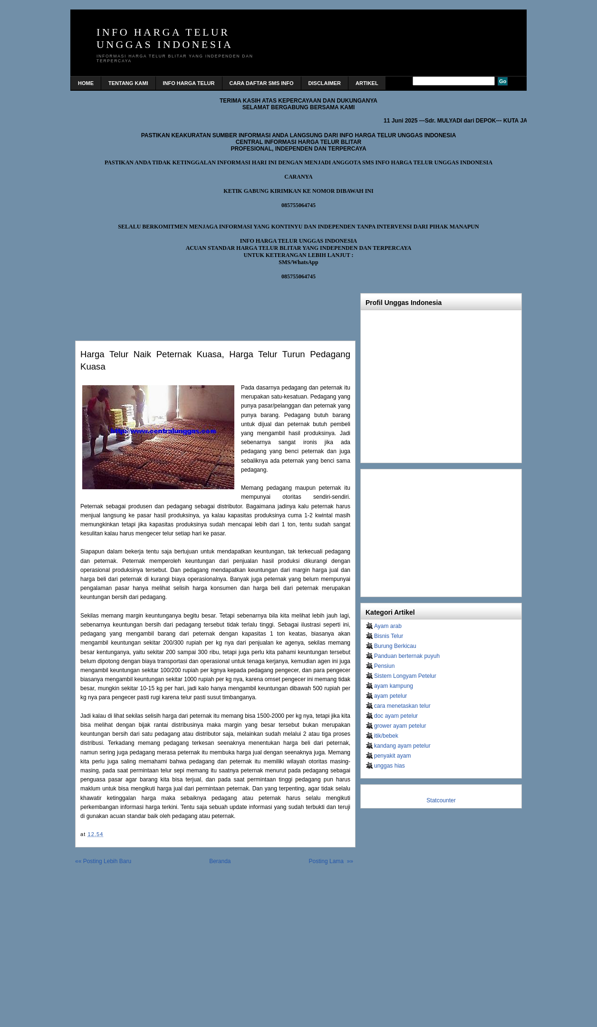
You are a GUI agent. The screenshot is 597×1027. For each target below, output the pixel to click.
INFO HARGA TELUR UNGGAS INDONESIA (164, 38)
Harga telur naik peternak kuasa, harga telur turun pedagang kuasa (215, 360)
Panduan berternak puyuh (407, 656)
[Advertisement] (186, 308)
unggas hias (389, 765)
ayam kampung (393, 686)
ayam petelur (390, 696)
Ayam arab (388, 626)
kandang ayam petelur (402, 745)
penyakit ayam (392, 755)
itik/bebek (386, 735)
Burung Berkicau (395, 646)
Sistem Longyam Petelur (405, 676)
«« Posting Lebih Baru (103, 861)
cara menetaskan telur (402, 706)
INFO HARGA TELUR (189, 83)
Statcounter (440, 800)
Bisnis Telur (388, 636)
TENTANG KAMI (128, 83)
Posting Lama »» (331, 861)
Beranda (220, 861)
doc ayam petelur (396, 716)
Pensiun (384, 666)
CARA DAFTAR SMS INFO (262, 83)
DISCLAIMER (324, 83)
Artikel (367, 83)
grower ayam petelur (400, 726)
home (86, 83)
